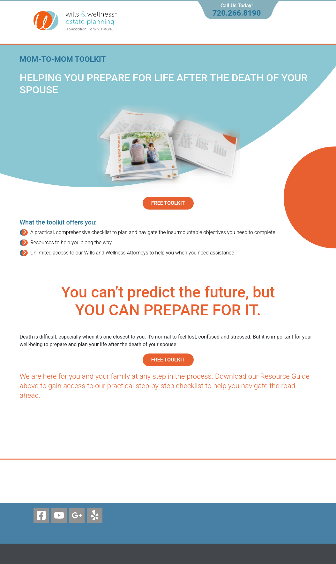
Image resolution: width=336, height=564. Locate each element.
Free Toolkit (168, 203)
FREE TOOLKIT (168, 360)
